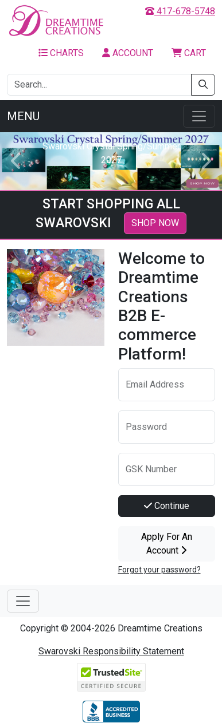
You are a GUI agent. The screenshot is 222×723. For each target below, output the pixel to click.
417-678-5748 (180, 11)
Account (127, 53)
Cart (189, 53)
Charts (61, 53)
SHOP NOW (155, 223)
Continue (166, 505)
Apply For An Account (166, 543)
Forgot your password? (159, 569)
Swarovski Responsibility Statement (111, 651)
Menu (23, 116)
